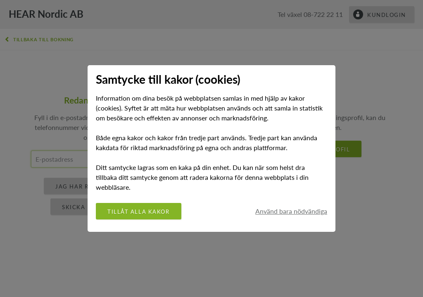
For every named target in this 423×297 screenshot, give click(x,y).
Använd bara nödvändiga (291, 211)
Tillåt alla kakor (138, 211)
